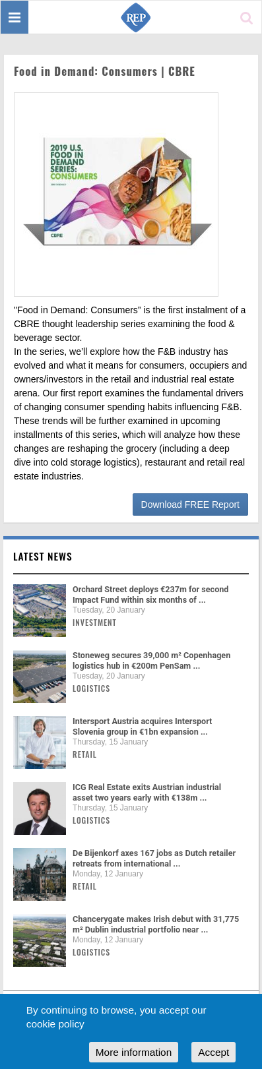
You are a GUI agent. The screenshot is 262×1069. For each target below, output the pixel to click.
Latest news (43, 556)
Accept (213, 1052)
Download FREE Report (190, 504)
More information (134, 1052)
